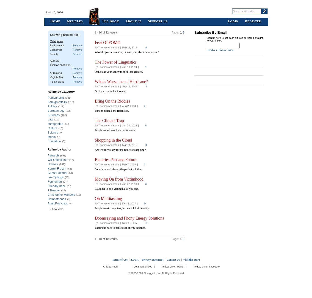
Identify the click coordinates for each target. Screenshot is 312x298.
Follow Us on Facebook (207, 266)
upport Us (158, 21)
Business (54, 115)
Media (52, 137)
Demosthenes (57, 199)
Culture (52, 128)
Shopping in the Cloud (113, 140)
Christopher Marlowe (61, 194)
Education (54, 141)
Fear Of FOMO (108, 43)
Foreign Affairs (57, 102)
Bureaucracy (56, 110)
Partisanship (56, 97)
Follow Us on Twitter (173, 266)
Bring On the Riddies (112, 101)
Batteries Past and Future (115, 160)
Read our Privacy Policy (220, 50)
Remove (77, 45)
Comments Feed (142, 266)
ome (55, 21)
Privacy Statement (152, 259)
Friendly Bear (56, 186)
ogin (233, 21)
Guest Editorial (57, 173)
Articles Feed (110, 266)
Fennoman (55, 181)
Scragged (156, 11)
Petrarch (53, 155)
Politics (52, 106)
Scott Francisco (58, 203)
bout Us (134, 21)
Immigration (55, 123)
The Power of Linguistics (116, 62)
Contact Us (173, 259)
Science (53, 132)
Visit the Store (191, 259)
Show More (57, 209)
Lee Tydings (56, 177)
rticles (75, 21)
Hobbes (53, 164)
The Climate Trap (109, 121)
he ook (110, 21)
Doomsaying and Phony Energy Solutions (129, 218)
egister (253, 21)
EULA (134, 259)
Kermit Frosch (57, 168)
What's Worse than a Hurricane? (121, 82)
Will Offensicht (57, 160)
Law (50, 119)
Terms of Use (120, 259)
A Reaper (54, 190)
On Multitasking (108, 199)
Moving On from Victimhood (119, 179)
